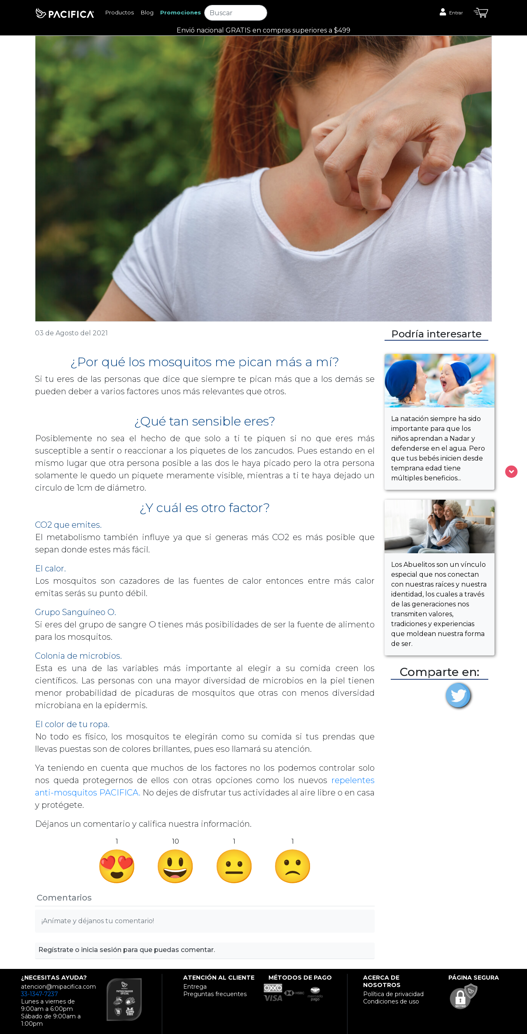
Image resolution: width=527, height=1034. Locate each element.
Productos (119, 12)
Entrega (195, 986)
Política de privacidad (393, 994)
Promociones (180, 12)
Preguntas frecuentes (215, 994)
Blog (147, 12)
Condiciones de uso (391, 1001)
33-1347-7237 (39, 994)
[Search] (235, 13)
